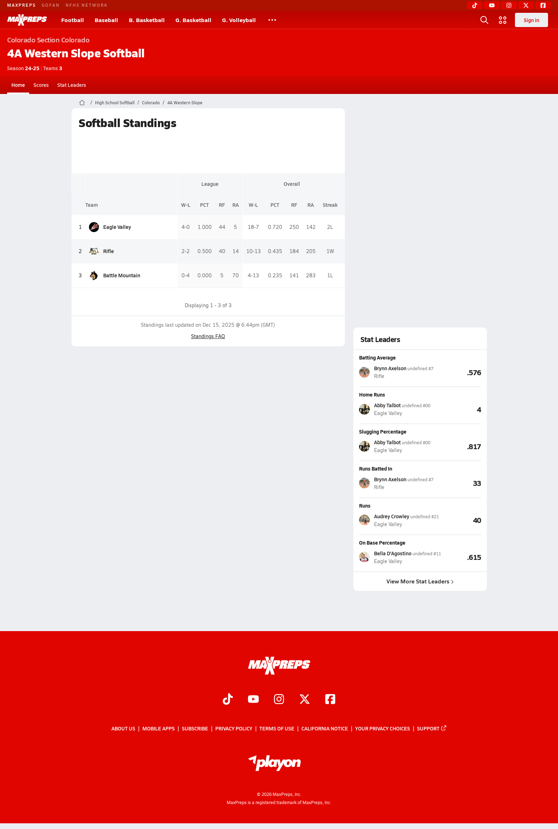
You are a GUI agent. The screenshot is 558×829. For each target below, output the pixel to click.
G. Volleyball (239, 20)
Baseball (106, 20)
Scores (41, 84)
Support (432, 728)
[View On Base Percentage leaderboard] (461, 557)
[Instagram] (509, 5)
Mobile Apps (158, 728)
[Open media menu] (503, 20)
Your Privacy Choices (382, 728)
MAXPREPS (21, 5)
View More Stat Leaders (420, 581)
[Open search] (484, 20)
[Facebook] (543, 5)
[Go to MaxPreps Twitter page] (304, 700)
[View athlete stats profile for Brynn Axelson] (396, 372)
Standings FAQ (208, 336)
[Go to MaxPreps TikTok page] (227, 700)
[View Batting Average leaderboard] (457, 371)
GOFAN (51, 5)
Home (18, 84)
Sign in (531, 19)
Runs (364, 505)
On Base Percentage (382, 542)
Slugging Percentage (382, 431)
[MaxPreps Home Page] (82, 102)
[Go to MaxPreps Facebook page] (330, 700)
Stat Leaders (71, 84)
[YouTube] (492, 5)
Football (72, 20)
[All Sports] (272, 20)
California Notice (324, 728)
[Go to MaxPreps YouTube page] (253, 700)
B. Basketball (147, 20)
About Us (123, 728)
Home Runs (372, 394)
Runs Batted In (375, 468)
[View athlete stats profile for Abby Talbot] (394, 409)
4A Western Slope (184, 102)
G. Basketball (193, 20)
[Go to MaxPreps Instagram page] (279, 700)
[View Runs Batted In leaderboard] (457, 483)
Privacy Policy (233, 728)
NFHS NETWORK (86, 5)
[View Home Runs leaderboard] (455, 409)
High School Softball (115, 102)
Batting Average (377, 357)
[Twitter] (526, 5)
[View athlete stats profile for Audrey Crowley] (399, 520)
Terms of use (276, 728)
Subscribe (195, 728)
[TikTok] (475, 5)
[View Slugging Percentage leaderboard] (455, 446)
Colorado (151, 102)
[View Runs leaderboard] (460, 520)
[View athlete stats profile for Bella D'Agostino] (400, 557)
